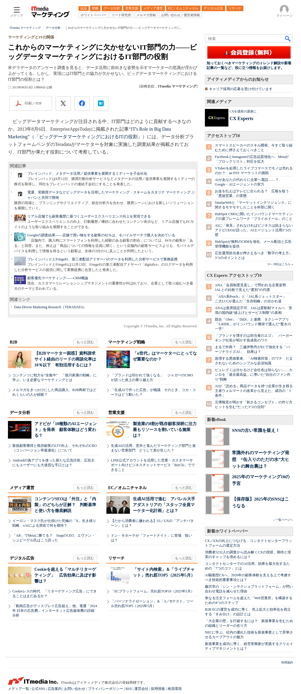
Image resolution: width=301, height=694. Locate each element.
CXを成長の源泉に (243, 111)
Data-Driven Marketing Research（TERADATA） (50, 307)
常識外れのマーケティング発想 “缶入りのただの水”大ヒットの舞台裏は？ (260, 459)
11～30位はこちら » (280, 264)
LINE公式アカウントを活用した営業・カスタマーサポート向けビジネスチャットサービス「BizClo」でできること (153, 465)
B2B (13, 342)
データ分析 (20, 412)
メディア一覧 (18, 689)
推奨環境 (175, 689)
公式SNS (38, 689)
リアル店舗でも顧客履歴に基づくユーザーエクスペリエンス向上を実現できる (89, 216)
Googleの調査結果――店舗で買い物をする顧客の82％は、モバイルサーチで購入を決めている (101, 235)
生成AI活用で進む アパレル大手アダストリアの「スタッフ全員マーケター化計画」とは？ (164, 505)
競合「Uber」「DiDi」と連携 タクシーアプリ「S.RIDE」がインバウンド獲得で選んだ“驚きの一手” (253, 324)
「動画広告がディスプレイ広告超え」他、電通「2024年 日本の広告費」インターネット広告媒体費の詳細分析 (54, 610)
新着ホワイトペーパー (227, 531)
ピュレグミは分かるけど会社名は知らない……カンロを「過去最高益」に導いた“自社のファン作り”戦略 (253, 374)
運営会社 (141, 689)
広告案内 (55, 689)
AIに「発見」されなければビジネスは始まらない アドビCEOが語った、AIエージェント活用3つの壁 (255, 230)
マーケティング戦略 (126, 342)
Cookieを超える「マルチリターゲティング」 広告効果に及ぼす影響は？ (65, 575)
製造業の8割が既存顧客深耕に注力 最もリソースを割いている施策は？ (167, 430)
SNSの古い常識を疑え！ (256, 430)
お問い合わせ (74, 689)
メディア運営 (22, 488)
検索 (288, 38)
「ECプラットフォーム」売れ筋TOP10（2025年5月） (152, 591)
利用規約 (287, 662)
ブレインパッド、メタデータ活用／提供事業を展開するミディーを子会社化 (87, 173)
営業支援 (116, 412)
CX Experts (241, 118)
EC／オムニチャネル (127, 488)
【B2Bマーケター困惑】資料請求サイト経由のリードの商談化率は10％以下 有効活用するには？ (65, 359)
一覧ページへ (284, 519)
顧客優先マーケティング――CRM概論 (57, 278)
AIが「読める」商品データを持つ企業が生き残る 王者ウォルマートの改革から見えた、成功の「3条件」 (255, 390)
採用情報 (158, 689)
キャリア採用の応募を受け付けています (240, 89)
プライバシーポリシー (105, 689)
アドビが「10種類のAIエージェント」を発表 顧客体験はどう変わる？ (65, 430)
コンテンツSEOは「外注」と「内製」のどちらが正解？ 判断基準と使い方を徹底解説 (65, 505)
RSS (129, 689)
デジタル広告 (22, 558)
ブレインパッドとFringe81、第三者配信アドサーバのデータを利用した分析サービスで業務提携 (102, 259)
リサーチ (116, 558)
